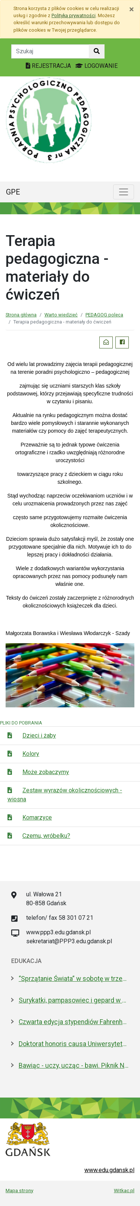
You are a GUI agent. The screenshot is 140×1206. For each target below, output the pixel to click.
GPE (13, 191)
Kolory (30, 753)
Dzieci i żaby (39, 735)
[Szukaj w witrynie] (97, 51)
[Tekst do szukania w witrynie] (50, 51)
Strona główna (21, 315)
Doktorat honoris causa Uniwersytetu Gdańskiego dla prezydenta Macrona (74, 1044)
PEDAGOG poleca (104, 315)
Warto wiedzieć (61, 315)
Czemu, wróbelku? (46, 835)
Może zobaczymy (45, 772)
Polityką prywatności (74, 15)
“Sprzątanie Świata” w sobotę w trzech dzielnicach (74, 978)
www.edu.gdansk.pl (109, 1170)
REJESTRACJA (49, 65)
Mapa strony (19, 1190)
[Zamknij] (131, 9)
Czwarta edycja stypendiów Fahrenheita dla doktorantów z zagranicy (74, 1022)
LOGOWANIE (96, 65)
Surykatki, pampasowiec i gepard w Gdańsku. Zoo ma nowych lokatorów (74, 1000)
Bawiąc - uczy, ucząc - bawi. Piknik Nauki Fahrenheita (74, 1065)
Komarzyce (37, 817)
